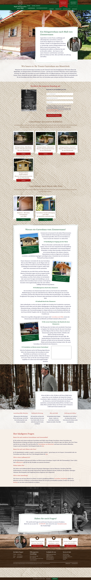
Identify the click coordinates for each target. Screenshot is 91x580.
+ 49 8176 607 (41, 536)
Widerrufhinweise (60, 123)
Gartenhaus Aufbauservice (67, 569)
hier (43, 458)
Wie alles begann (66, 566)
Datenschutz (48, 578)
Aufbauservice (19, 474)
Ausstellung (65, 570)
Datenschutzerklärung (50, 123)
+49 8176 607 (52, 2)
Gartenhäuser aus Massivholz (46, 456)
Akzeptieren (55, 578)
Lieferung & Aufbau (66, 567)
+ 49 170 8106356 (20, 568)
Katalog (15, 494)
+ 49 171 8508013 (19, 569)
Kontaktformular (62, 536)
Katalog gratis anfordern (54, 127)
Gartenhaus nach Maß (57, 329)
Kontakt (64, 571)
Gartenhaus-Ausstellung (60, 491)
